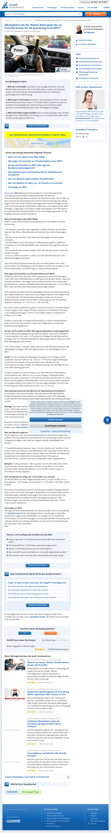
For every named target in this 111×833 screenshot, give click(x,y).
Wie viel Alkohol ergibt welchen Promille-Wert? (31, 179)
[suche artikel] (43, 14)
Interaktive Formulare (88, 78)
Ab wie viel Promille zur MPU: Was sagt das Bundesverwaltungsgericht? (29, 166)
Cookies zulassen (55, 419)
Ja (24, 633)
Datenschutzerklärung (61, 431)
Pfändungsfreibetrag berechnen (88, 73)
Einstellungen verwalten (55, 426)
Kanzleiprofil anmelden (54, 813)
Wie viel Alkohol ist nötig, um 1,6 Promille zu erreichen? (35, 183)
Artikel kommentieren (37, 565)
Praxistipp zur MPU (17, 187)
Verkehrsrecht (14, 513)
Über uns (93, 824)
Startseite (94, 813)
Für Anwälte (93, 7)
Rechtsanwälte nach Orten (55, 816)
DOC (85, 137)
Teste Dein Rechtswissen (38, 126)
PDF (78, 137)
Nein (51, 633)
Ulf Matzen (89, 32)
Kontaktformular (37, 617)
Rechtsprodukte (67, 7)
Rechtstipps (52, 7)
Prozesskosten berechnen (90, 65)
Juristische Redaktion (87, 44)
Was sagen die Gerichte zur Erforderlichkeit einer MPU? (35, 161)
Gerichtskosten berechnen (90, 68)
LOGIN (106, 7)
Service (81, 7)
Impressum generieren (89, 58)
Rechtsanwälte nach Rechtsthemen (58, 821)
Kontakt (93, 816)
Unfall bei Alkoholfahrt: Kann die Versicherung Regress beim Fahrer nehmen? (44, 724)
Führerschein (22, 427)
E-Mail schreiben (85, 40)
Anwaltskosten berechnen (90, 61)
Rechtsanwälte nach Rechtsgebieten (58, 818)
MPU (16, 193)
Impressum (45, 431)
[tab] (37, 143)
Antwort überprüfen (38, 605)
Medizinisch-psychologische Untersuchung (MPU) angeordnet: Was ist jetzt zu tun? (48, 693)
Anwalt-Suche (38, 7)
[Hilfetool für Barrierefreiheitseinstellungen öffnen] (107, 420)
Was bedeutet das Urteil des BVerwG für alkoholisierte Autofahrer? (35, 173)
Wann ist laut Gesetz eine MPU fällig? (26, 157)
